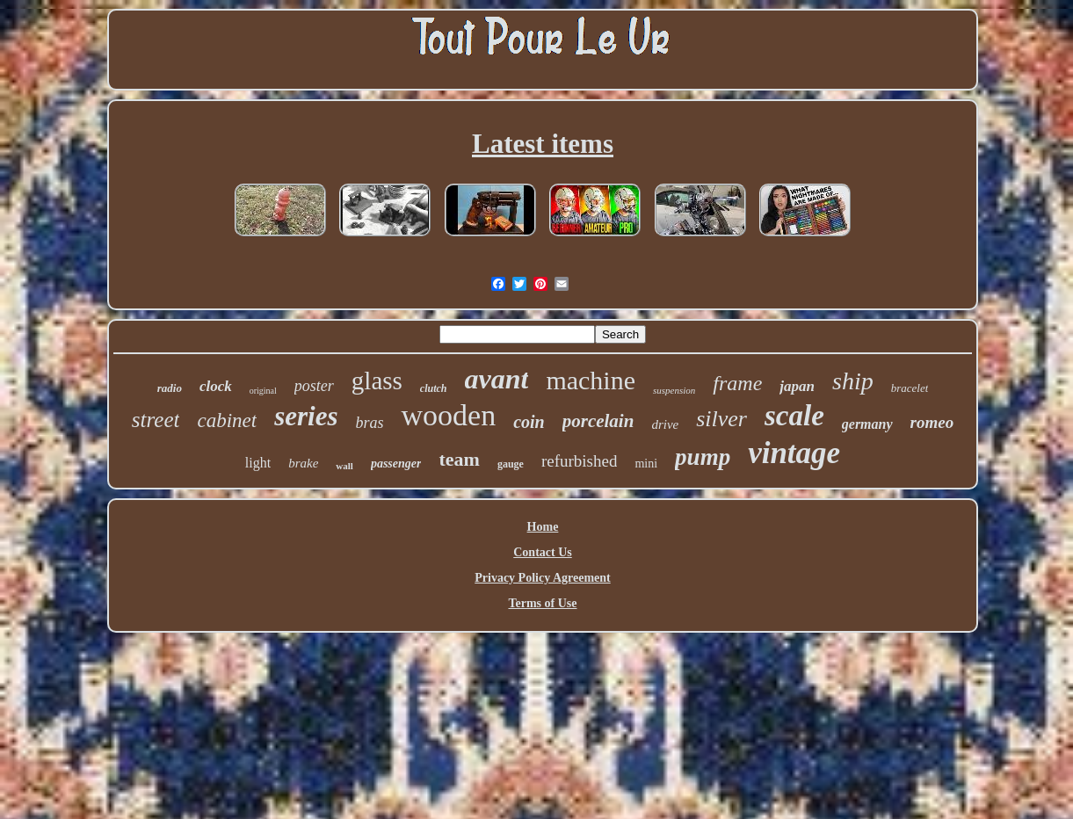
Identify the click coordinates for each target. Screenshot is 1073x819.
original (263, 390)
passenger (396, 463)
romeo (932, 422)
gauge (510, 464)
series (305, 416)
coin (529, 421)
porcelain (598, 420)
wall (344, 465)
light (258, 462)
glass (377, 380)
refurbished (579, 461)
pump (702, 457)
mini (645, 463)
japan (797, 386)
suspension (674, 390)
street (156, 419)
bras (369, 422)
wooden (448, 415)
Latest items (542, 143)
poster (314, 386)
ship (853, 381)
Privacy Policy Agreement (542, 577)
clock (215, 386)
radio (169, 388)
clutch (433, 388)
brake (303, 463)
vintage (794, 453)
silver (721, 418)
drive (664, 424)
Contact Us (542, 552)
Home (543, 526)
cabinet (227, 420)
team (459, 459)
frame (737, 383)
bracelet (910, 388)
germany (867, 424)
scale (794, 415)
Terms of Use (542, 603)
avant (497, 379)
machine (590, 380)
